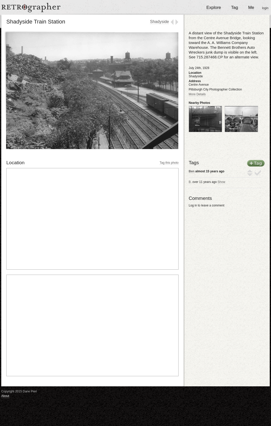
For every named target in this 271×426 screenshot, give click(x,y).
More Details (197, 94)
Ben (192, 171)
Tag (234, 7)
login (265, 8)
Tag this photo (169, 162)
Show (221, 182)
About (5, 396)
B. (190, 182)
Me (251, 7)
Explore (213, 7)
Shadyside (159, 21)
